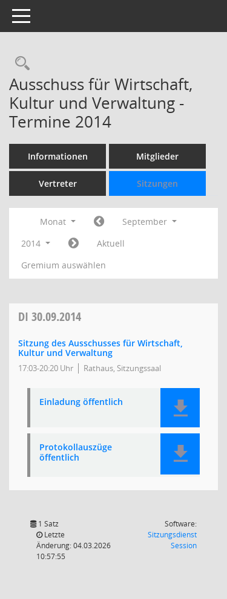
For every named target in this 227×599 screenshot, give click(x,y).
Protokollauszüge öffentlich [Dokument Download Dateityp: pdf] (75, 452)
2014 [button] (35, 243)
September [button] (149, 221)
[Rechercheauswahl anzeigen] (19, 64)
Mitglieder (157, 156)
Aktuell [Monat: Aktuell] (111, 243)
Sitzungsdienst (172, 540)
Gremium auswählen (63, 265)
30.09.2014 (49, 316)
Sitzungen (157, 183)
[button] (180, 407)
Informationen (58, 156)
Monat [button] (58, 221)
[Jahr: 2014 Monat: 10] (73, 243)
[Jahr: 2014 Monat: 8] (99, 222)
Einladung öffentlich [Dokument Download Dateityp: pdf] (81, 402)
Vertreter (58, 183)
